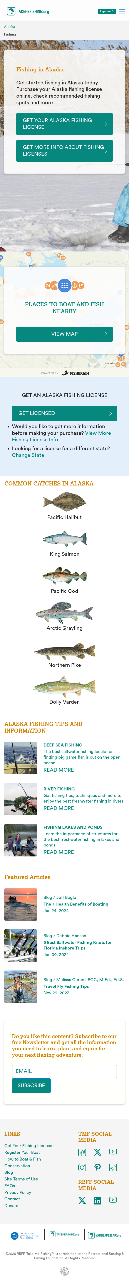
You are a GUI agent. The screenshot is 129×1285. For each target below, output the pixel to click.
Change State (28, 455)
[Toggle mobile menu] (122, 11)
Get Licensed (36, 413)
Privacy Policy (17, 1192)
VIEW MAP (64, 334)
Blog (8, 1172)
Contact (12, 1199)
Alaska (9, 27)
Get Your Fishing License (28, 1146)
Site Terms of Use (21, 1179)
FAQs (9, 1186)
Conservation (17, 1166)
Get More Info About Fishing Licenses (63, 151)
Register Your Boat (22, 1152)
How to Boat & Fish (22, 1159)
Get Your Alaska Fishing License (57, 124)
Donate (11, 1206)
